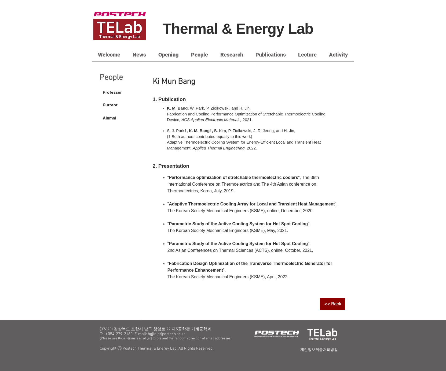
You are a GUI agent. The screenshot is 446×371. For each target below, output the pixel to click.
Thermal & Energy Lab (238, 28)
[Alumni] (119, 118)
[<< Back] (332, 304)
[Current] (119, 104)
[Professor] (119, 92)
